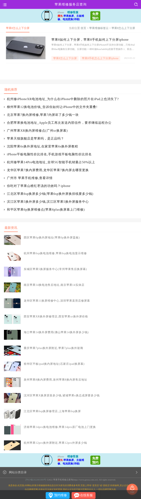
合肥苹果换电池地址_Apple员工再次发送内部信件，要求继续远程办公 (59, 122)
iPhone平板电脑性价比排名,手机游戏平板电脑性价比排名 (49, 154)
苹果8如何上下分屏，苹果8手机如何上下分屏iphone (90, 39)
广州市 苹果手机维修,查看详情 (30, 178)
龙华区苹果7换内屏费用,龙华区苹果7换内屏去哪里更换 (48, 170)
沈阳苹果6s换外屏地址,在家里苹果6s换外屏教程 (42, 146)
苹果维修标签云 (99, 28)
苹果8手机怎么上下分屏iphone (100, 58)
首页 (83, 28)
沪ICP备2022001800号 (35, 479)
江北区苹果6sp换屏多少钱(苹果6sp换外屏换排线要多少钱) (50, 193)
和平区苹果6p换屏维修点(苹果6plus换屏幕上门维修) (46, 209)
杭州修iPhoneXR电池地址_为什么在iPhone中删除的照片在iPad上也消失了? (63, 99)
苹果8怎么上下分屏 (123, 28)
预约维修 (60, 495)
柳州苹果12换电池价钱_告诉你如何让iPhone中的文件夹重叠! (52, 107)
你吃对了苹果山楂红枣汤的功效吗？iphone (39, 186)
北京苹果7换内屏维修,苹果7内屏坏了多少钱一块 (43, 114)
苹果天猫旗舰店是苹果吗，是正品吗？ (35, 138)
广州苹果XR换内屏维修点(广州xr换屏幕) (37, 130)
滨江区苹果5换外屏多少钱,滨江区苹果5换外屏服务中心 (48, 201)
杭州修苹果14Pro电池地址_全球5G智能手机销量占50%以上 (51, 162)
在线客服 (86, 495)
